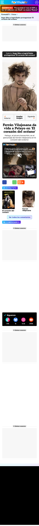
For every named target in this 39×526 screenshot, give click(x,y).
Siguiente (31, 116)
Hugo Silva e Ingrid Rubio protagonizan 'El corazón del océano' (17, 18)
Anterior (7, 118)
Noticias (19, 480)
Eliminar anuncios (20, 25)
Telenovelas (19, 519)
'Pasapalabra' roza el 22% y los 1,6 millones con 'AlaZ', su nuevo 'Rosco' (19, 9)
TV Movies (19, 493)
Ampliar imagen (19, 117)
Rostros (19, 523)
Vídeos (19, 505)
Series (19, 484)
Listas (19, 490)
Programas (19, 512)
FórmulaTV (5, 14)
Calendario (19, 487)
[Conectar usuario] (36, 2)
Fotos (14, 14)
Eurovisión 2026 (19, 515)
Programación (19, 501)
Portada (19, 476)
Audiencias (19, 497)
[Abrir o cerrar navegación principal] (2, 2)
